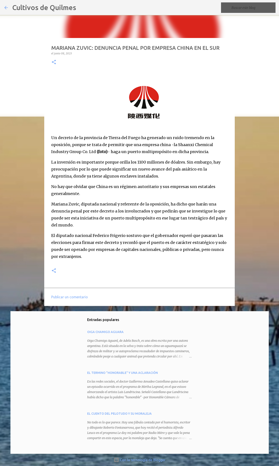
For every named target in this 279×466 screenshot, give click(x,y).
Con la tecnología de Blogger (139, 460)
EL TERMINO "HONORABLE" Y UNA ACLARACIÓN (122, 373)
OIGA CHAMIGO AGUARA (105, 332)
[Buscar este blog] (253, 7)
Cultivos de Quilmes (44, 7)
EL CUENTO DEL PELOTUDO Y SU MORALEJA (119, 413)
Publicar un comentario (69, 297)
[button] (53, 62)
